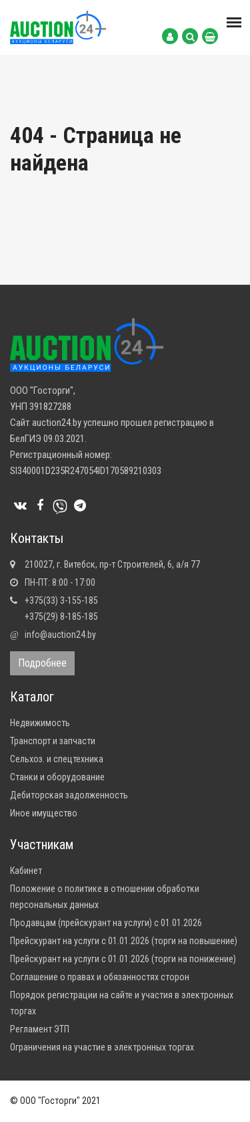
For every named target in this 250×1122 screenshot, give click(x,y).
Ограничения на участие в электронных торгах (102, 1047)
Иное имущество (43, 813)
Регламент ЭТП (39, 1029)
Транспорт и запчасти (52, 741)
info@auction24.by (60, 634)
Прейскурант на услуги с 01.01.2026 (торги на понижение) (123, 958)
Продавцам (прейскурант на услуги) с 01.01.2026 (106, 922)
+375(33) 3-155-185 (61, 600)
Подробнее (42, 663)
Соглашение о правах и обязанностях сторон (99, 977)
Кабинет (26, 870)
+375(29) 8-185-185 (61, 616)
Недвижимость (40, 722)
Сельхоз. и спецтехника (56, 759)
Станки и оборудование (57, 777)
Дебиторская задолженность (69, 795)
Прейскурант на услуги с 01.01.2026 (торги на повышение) (123, 940)
